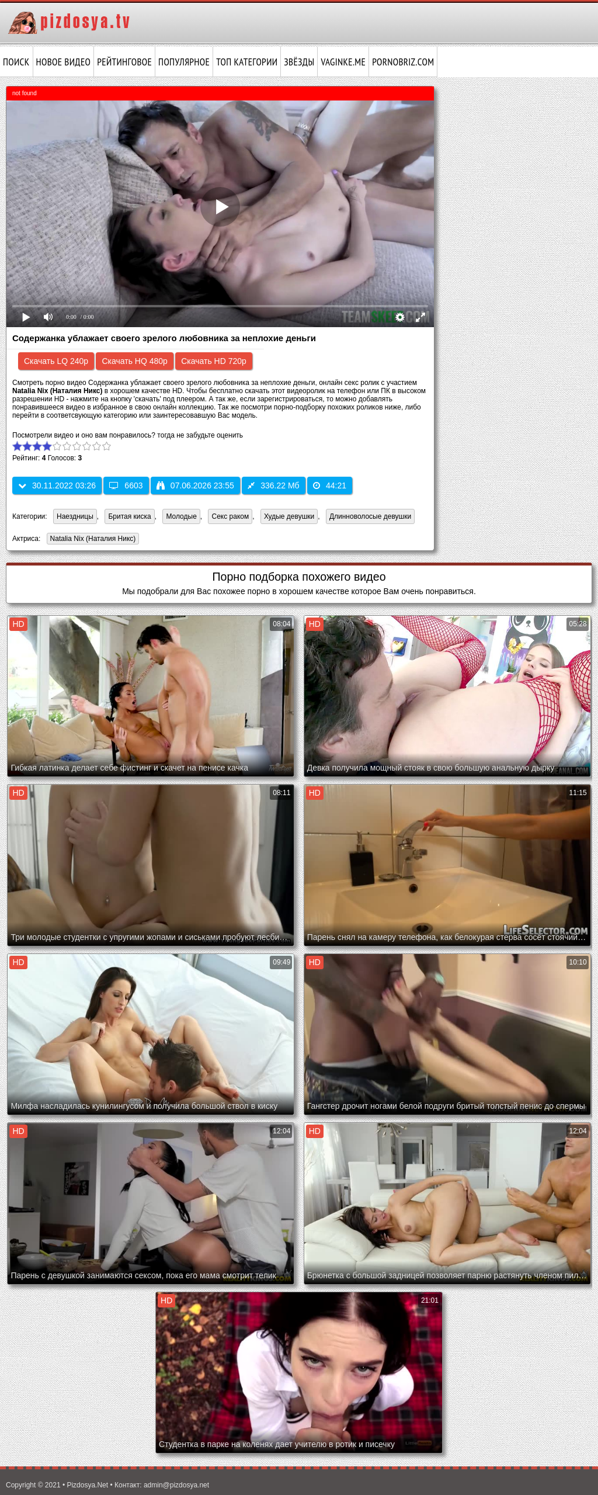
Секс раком (230, 516)
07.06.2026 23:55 (195, 485)
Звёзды (299, 62)
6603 (125, 485)
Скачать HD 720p (213, 361)
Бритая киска (129, 516)
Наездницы (75, 516)
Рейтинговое (124, 62)
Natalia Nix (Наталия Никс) (91, 539)
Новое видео (63, 62)
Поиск (16, 62)
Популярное (184, 62)
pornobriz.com (403, 62)
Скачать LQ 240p (56, 361)
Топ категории (246, 62)
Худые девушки (289, 516)
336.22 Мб (273, 485)
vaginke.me (343, 62)
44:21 (329, 485)
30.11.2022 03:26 (57, 485)
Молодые (181, 516)
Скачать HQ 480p (134, 361)
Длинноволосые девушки (370, 516)
